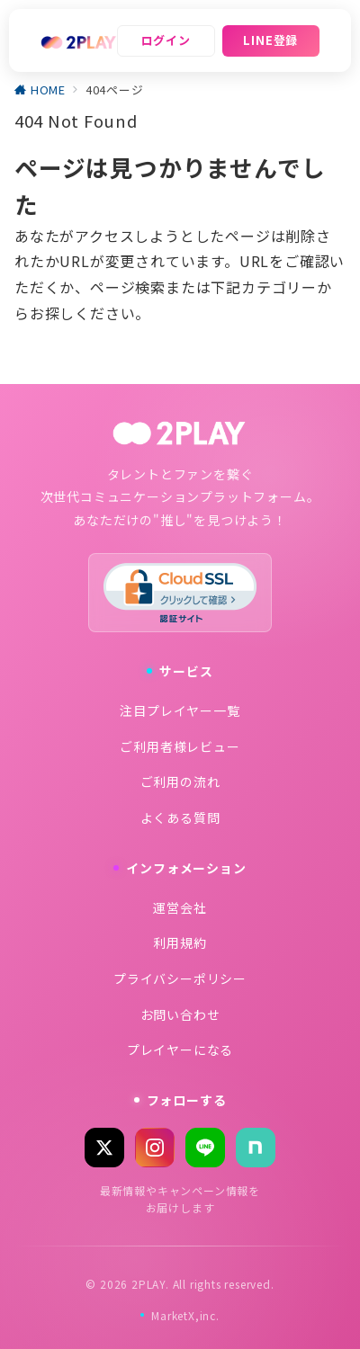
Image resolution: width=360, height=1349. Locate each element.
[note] (255, 1147)
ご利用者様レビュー (179, 746)
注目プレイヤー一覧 (179, 710)
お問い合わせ (180, 1014)
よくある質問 (180, 817)
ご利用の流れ (180, 782)
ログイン (166, 40)
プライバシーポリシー (180, 978)
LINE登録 (270, 40)
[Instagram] (155, 1147)
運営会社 (179, 907)
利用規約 (179, 942)
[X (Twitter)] (104, 1147)
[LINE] (205, 1147)
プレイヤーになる (180, 1050)
